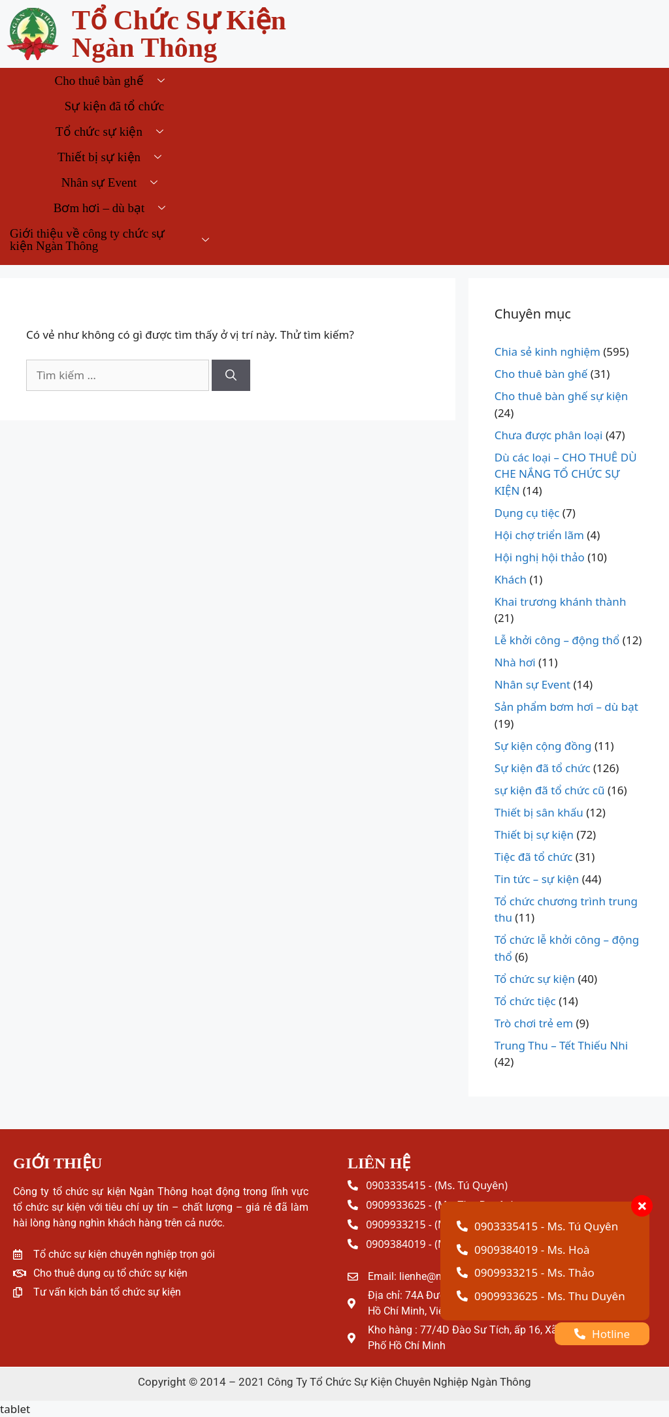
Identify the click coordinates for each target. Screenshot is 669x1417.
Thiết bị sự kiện (114, 157)
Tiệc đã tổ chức (534, 856)
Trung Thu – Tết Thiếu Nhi (561, 1045)
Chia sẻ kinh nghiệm (547, 351)
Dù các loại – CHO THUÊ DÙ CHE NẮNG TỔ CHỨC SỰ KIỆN (566, 474)
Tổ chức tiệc (525, 1000)
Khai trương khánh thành (561, 601)
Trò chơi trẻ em (534, 1023)
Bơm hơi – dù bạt (115, 208)
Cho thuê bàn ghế (114, 80)
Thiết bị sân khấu (539, 812)
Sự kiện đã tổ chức (114, 106)
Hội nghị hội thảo (540, 557)
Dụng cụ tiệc (527, 512)
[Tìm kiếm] (231, 375)
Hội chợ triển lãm (539, 534)
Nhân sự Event (114, 182)
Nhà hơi (515, 662)
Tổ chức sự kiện (114, 131)
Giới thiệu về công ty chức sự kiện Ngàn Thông (114, 239)
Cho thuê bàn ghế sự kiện (561, 395)
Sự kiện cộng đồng (543, 745)
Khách (511, 579)
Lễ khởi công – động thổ (557, 639)
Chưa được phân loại (549, 435)
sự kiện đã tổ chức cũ (550, 790)
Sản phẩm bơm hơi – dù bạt (566, 706)
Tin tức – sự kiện (537, 878)
